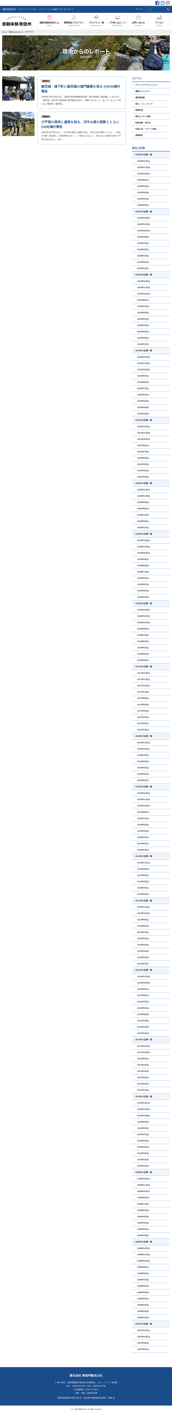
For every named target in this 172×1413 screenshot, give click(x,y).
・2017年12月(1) (143, 673)
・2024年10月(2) (143, 231)
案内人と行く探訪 (142, 116)
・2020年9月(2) (142, 502)
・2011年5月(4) (142, 1071)
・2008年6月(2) (142, 1286)
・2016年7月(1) (142, 755)
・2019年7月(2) (142, 572)
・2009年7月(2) (142, 1204)
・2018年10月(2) (143, 622)
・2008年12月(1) (143, 1248)
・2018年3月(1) (142, 660)
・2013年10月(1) (143, 913)
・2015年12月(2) (143, 793)
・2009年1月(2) (142, 1235)
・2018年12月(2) (143, 610)
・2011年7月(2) (142, 1065)
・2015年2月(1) (142, 843)
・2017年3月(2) (142, 717)
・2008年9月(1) (142, 1267)
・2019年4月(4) (142, 584)
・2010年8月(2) (142, 1128)
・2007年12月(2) (143, 1330)
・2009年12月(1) (143, 1179)
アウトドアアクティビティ (146, 85)
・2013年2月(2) (142, 957)
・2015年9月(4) (142, 812)
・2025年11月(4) (143, 167)
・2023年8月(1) (142, 300)
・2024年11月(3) (143, 224)
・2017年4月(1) (142, 711)
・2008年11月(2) (143, 1254)
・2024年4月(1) (142, 249)
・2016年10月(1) (143, 749)
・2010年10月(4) (143, 1116)
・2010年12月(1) (143, 1103)
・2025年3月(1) (142, 199)
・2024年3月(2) (142, 256)
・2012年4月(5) (142, 1014)
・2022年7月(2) (142, 388)
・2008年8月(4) (142, 1273)
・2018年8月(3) (142, 629)
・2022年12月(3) (143, 357)
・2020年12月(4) (143, 490)
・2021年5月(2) (142, 464)
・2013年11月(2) (143, 907)
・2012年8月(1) (142, 995)
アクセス (159, 24)
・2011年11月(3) (143, 1046)
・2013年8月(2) (142, 926)
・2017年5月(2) (142, 705)
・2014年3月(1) (142, 888)
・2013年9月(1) (142, 920)
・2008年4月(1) (142, 1299)
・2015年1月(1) (142, 850)
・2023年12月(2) (143, 281)
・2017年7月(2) (142, 692)
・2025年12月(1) (143, 161)
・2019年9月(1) (142, 559)
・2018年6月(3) (142, 641)
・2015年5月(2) (142, 825)
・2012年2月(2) (142, 1027)
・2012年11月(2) (143, 976)
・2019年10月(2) (143, 553)
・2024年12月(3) (143, 218)
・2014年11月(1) (143, 863)
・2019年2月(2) (142, 597)
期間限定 (45, 81)
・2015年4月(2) (142, 831)
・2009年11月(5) (143, 1185)
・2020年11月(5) (143, 496)
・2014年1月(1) (142, 894)
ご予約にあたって (117, 24)
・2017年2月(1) (142, 723)
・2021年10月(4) (143, 439)
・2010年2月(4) (142, 1159)
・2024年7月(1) (142, 243)
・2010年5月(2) (142, 1141)
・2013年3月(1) (142, 951)
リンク (139, 9)
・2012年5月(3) (142, 1008)
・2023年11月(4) (143, 287)
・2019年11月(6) (143, 547)
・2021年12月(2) (143, 426)
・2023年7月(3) (142, 306)
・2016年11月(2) (143, 742)
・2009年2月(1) (142, 1229)
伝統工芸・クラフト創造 (145, 129)
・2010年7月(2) (142, 1134)
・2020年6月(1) (142, 521)
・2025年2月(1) (142, 205)
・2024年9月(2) (142, 237)
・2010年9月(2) (142, 1122)
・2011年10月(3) (143, 1052)
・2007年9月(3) (142, 1343)
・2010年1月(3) (142, 1166)
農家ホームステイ (142, 91)
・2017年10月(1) (143, 686)
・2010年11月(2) (143, 1109)
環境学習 (138, 110)
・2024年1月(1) (142, 268)
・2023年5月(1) (142, 319)
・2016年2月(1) (142, 780)
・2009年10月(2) (143, 1191)
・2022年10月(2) (143, 369)
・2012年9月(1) (142, 989)
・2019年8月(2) (142, 565)
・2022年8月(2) (142, 382)
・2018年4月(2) (142, 654)
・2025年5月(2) (142, 186)
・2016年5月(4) (142, 761)
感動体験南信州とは (49, 24)
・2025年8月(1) (142, 180)
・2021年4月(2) (142, 470)
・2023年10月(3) (143, 294)
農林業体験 (139, 97)
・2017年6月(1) (142, 698)
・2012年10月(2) (143, 983)
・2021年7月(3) (142, 452)
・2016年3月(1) (142, 774)
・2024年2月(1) (142, 262)
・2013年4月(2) (142, 945)
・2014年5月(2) (142, 875)
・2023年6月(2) (142, 312)
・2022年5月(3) (142, 401)
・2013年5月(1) (142, 938)
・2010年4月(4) (142, 1147)
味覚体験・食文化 (142, 123)
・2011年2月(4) (142, 1084)
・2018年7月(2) (142, 635)
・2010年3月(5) (142, 1153)
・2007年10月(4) (143, 1337)
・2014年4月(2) (142, 881)
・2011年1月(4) (142, 1090)
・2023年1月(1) (142, 344)
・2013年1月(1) (142, 964)
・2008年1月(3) (142, 1317)
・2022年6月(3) (142, 395)
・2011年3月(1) (142, 1077)
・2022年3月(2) (142, 414)
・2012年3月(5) (142, 1021)
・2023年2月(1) (142, 338)
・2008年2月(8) (142, 1311)
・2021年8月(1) (142, 445)
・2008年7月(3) (142, 1280)
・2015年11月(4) (143, 799)
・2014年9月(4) (142, 869)
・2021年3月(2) (142, 477)
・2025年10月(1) (143, 174)
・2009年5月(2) (142, 1210)
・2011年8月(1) (142, 1059)
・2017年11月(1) (143, 679)
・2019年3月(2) (142, 591)
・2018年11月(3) (143, 616)
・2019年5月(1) (142, 578)
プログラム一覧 (96, 24)
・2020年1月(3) (142, 527)
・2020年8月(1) (142, 508)
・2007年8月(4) (142, 1349)
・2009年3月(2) (142, 1223)
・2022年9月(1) (142, 376)
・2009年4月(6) (142, 1216)
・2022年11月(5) (143, 363)
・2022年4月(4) (142, 407)
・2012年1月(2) (142, 1033)
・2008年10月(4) (143, 1261)
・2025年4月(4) (142, 192)
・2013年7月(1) (142, 932)
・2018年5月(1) (142, 648)
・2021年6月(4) (142, 458)
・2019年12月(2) (143, 540)
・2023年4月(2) (142, 325)
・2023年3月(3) (142, 331)
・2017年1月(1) (142, 730)
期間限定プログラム (74, 24)
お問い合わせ (138, 24)
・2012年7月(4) (142, 1002)
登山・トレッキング (143, 104)
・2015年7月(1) (142, 818)
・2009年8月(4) (142, 1197)
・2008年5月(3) (142, 1292)
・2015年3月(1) (142, 837)
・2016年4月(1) (142, 768)
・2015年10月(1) (143, 806)
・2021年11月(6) (143, 433)
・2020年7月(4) (142, 515)
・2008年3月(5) (142, 1305)
